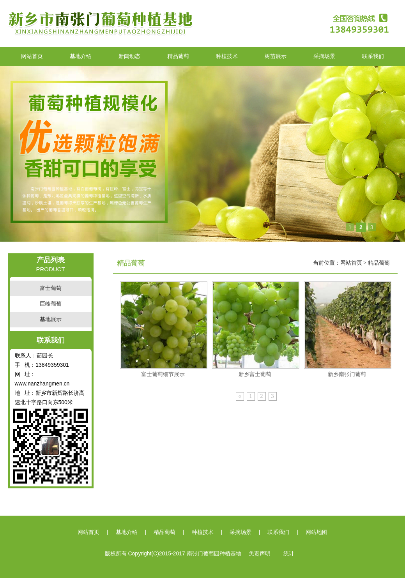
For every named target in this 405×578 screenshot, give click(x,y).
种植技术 (227, 56)
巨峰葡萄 (51, 304)
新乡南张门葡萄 (347, 374)
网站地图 (316, 532)
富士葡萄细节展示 (163, 374)
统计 (288, 554)
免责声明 (260, 554)
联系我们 (373, 56)
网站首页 (32, 56)
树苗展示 (276, 56)
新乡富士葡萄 (255, 374)
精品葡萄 (178, 56)
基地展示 (51, 319)
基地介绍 (81, 56)
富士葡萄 (51, 288)
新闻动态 (129, 56)
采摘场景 (324, 56)
